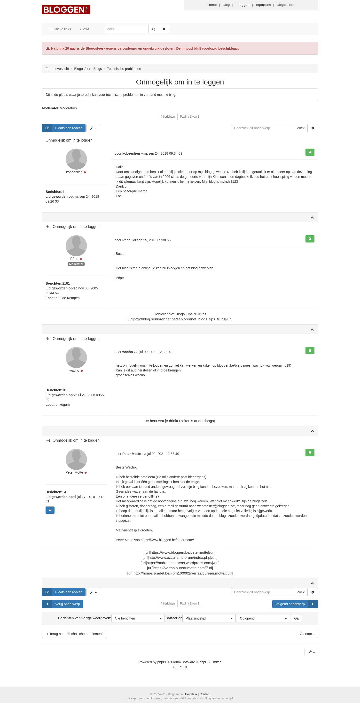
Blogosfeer (285, 5)
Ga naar (307, 636)
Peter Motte (74, 475)
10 (64, 392)
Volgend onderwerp (296, 606)
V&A (83, 29)
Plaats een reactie (62, 128)
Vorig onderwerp (61, 606)
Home (212, 5)
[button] (138, 620)
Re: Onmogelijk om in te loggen (73, 227)
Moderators (68, 108)
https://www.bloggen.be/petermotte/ (167, 542)
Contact (205, 694)
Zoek (301, 128)
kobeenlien (74, 173)
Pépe (74, 260)
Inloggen (243, 5)
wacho (74, 373)
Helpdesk (191, 694)
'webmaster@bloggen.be (215, 508)
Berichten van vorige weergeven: (111, 620)
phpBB (162, 664)
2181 (66, 285)
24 (64, 495)
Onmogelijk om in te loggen (180, 82)
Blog (226, 5)
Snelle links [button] (60, 29)
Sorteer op (200, 620)
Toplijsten (263, 5)
